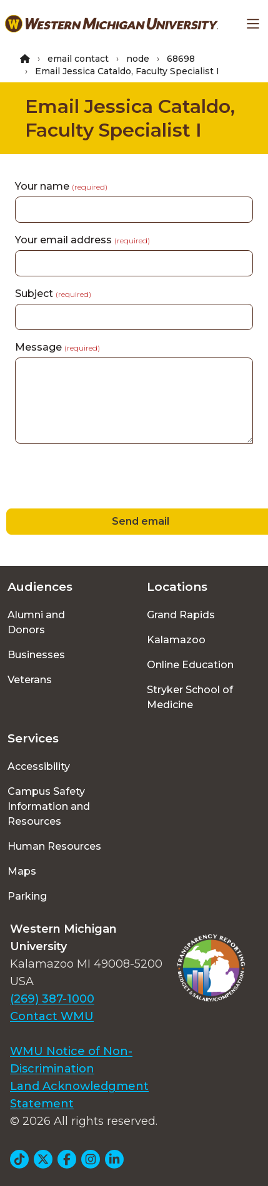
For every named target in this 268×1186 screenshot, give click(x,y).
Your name (61, 186)
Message (57, 347)
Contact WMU (52, 1016)
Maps (21, 871)
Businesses (36, 655)
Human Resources (54, 846)
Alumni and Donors (36, 622)
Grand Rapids (181, 615)
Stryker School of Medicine (190, 697)
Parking (27, 896)
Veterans (29, 680)
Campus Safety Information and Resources (48, 806)
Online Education (190, 665)
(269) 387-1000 (52, 999)
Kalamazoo (176, 640)
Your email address (82, 240)
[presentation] (95, 478)
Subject (53, 293)
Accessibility (38, 766)
